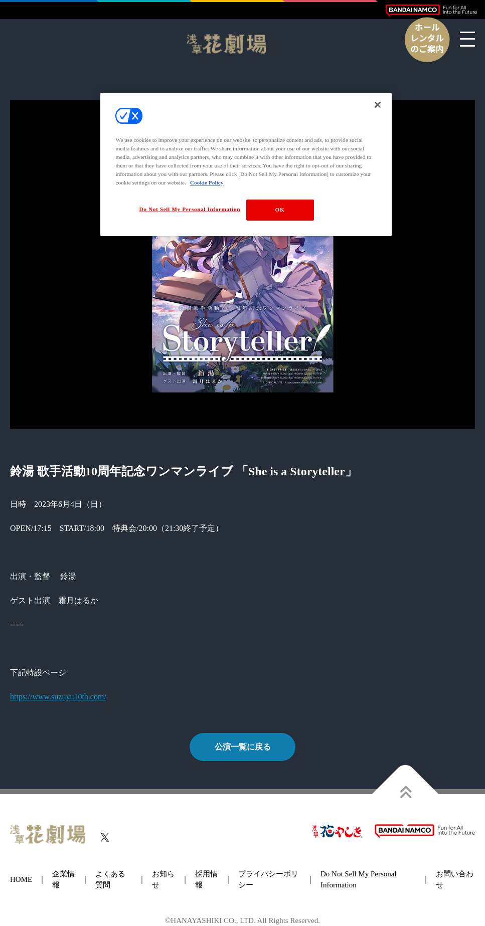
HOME (21, 879)
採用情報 (206, 879)
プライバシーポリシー (268, 879)
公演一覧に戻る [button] (243, 747)
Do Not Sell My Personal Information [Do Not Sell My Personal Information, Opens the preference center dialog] (190, 209)
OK (280, 210)
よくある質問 (110, 879)
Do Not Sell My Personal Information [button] (358, 879)
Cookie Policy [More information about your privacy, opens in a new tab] (207, 182)
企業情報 (63, 879)
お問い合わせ (454, 879)
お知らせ (163, 879)
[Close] (378, 105)
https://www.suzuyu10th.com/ (58, 696)
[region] (245, 164)
